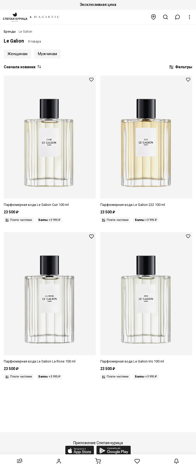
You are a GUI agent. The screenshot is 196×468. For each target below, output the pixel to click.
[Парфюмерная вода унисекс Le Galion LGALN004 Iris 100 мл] (146, 298)
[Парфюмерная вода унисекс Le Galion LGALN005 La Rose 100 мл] (50, 298)
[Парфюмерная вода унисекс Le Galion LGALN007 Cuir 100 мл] (50, 141)
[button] (177, 17)
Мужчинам (47, 54)
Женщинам (17, 54)
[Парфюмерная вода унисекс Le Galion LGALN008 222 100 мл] (146, 141)
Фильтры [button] (180, 67)
